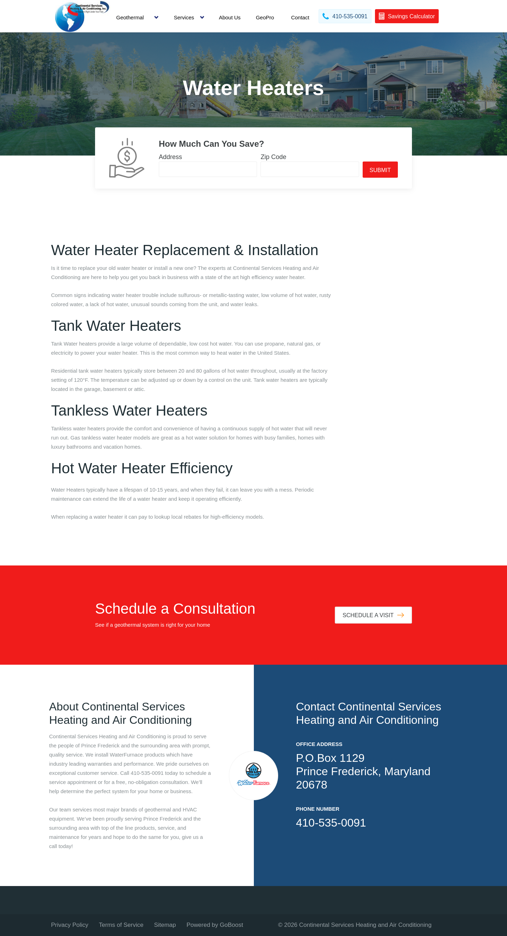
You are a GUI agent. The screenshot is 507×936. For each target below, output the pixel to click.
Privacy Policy (69, 925)
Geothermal (130, 17)
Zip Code (273, 156)
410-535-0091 (331, 822)
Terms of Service (121, 925)
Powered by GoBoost (215, 925)
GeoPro (265, 17)
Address (170, 156)
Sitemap (165, 925)
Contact (300, 17)
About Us (230, 17)
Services (184, 17)
